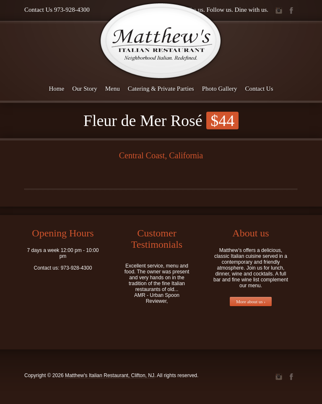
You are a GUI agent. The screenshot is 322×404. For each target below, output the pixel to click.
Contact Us (259, 88)
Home (57, 88)
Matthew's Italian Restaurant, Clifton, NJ (109, 375)
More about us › (250, 301)
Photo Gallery (219, 88)
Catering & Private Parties (161, 88)
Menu (112, 88)
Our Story (84, 88)
